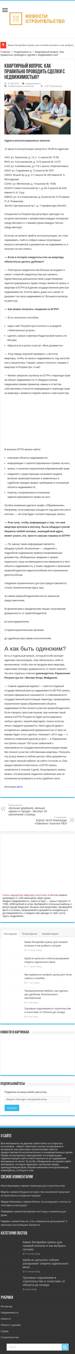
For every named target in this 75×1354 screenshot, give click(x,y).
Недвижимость (22, 51)
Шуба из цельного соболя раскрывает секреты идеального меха (45, 1263)
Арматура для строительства (47, 1185)
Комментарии (50, 933)
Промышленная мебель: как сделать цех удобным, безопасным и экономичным (46, 994)
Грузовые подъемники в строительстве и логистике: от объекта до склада (44, 1281)
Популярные (29, 933)
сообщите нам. (25, 1170)
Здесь (6, 916)
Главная (5, 51)
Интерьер (6, 1306)
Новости (6, 1318)
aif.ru (20, 786)
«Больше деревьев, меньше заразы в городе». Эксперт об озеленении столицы (28, 810)
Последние (10, 933)
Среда (4, 1331)
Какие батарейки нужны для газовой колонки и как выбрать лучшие (44, 1245)
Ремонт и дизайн (11, 1324)
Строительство (10, 1337)
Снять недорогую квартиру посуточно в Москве (30, 895)
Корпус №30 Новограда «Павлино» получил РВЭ (46, 820)
